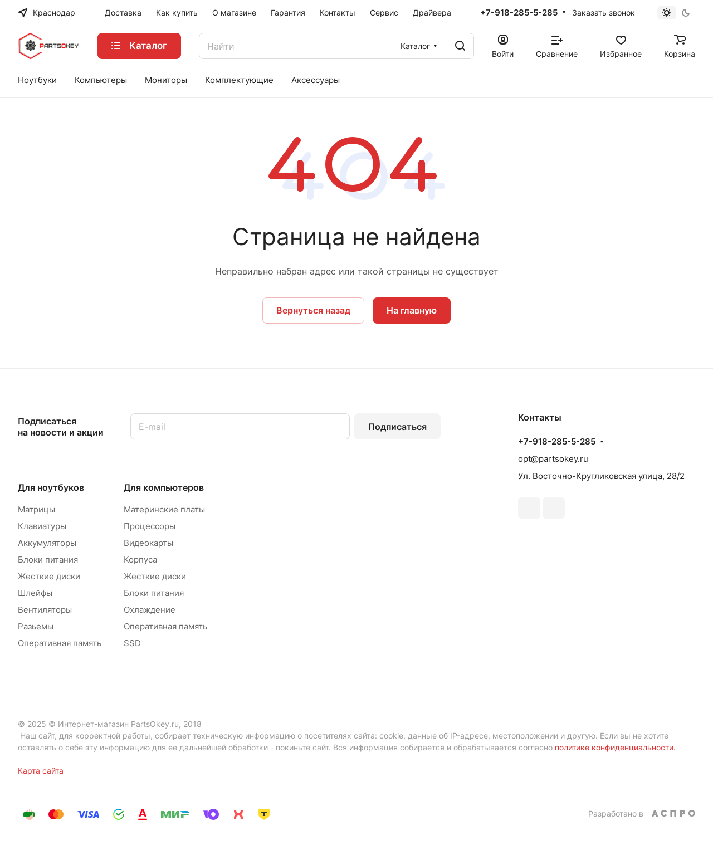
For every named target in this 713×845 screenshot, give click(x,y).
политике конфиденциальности (614, 747)
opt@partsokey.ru (553, 458)
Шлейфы (35, 593)
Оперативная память (59, 643)
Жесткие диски (49, 576)
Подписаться (397, 426)
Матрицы (36, 509)
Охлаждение (149, 609)
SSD (132, 643)
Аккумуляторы (47, 543)
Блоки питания (48, 559)
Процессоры (149, 526)
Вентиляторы (45, 609)
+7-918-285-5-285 (519, 13)
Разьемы (35, 626)
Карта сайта (41, 770)
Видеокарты (148, 543)
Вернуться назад (313, 310)
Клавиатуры (42, 526)
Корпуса (140, 559)
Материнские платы (164, 509)
